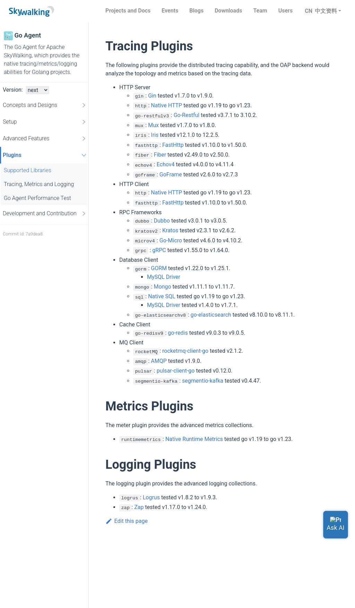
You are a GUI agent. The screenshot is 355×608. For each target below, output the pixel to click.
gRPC (159, 250)
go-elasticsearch (211, 314)
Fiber (160, 154)
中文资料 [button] (326, 11)
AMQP (159, 361)
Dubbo (162, 220)
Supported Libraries (27, 170)
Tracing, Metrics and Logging (39, 184)
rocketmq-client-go (185, 351)
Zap (139, 507)
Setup (45, 122)
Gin (152, 95)
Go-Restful (187, 115)
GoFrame (170, 174)
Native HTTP (166, 105)
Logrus (151, 497)
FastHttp (173, 145)
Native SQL (161, 296)
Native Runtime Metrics (194, 439)
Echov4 (166, 164)
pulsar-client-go (176, 370)
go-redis (178, 333)
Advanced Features (45, 138)
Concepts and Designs (45, 105)
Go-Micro (170, 240)
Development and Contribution (45, 213)
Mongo (162, 286)
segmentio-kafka (202, 380)
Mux (153, 125)
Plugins (45, 155)
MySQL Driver (163, 277)
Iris (154, 135)
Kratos (170, 230)
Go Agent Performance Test (37, 198)
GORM (159, 268)
